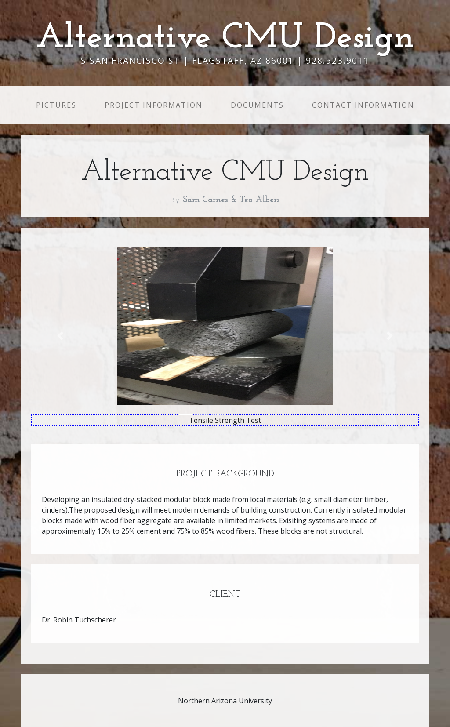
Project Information (154, 105)
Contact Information (363, 105)
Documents (257, 105)
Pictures (58, 105)
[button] (60, 335)
